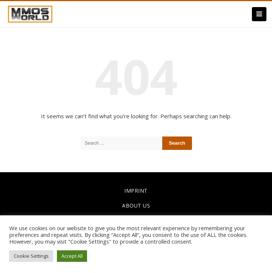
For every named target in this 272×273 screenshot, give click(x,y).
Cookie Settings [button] (31, 256)
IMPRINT (136, 190)
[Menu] (259, 14)
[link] (30, 13)
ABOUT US (136, 205)
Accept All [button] (72, 256)
